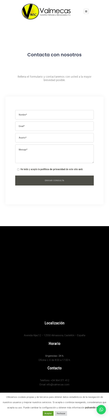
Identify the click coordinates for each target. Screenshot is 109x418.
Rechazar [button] (61, 413)
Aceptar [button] (48, 413)
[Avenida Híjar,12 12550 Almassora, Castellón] (54, 269)
